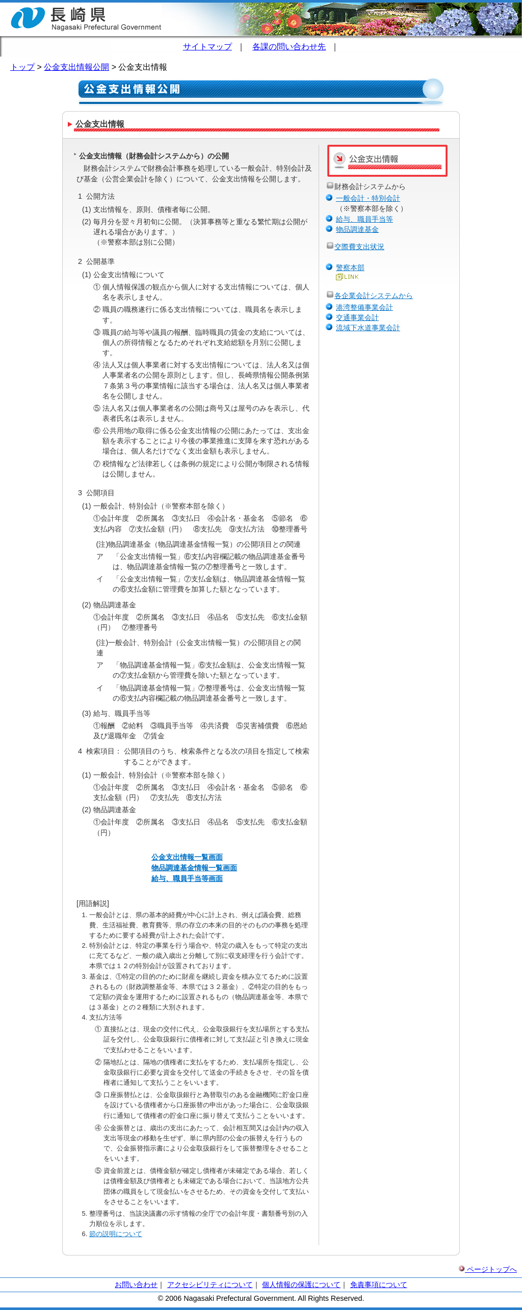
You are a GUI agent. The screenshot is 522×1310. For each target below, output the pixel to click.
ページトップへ (488, 1269)
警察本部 (350, 267)
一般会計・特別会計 (368, 198)
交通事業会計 (357, 317)
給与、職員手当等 (364, 219)
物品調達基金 (357, 229)
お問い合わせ (136, 1284)
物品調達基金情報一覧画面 (194, 868)
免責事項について (378, 1284)
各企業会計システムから (373, 295)
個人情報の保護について (301, 1284)
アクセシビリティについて (210, 1284)
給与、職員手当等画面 (187, 878)
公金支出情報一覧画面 (187, 857)
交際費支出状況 (359, 247)
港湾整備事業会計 (364, 307)
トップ (22, 67)
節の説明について (115, 1234)
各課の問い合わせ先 (289, 46)
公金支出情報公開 (76, 67)
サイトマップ (207, 46)
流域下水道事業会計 (368, 328)
